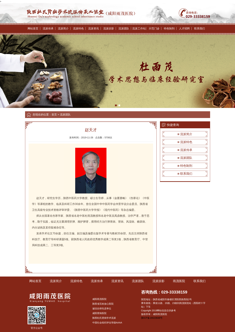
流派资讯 (93, 28)
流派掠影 (108, 28)
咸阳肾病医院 (99, 313)
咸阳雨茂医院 (99, 299)
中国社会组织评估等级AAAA (107, 322)
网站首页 (33, 28)
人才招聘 (184, 28)
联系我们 (199, 28)
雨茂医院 (179, 281)
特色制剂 (169, 28)
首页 (54, 114)
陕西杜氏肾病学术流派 (104, 318)
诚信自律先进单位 (101, 308)
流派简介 (63, 28)
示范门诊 (154, 28)
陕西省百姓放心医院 (103, 303)
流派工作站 (139, 28)
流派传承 (48, 28)
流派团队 (123, 28)
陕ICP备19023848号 (152, 318)
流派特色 (78, 28)
